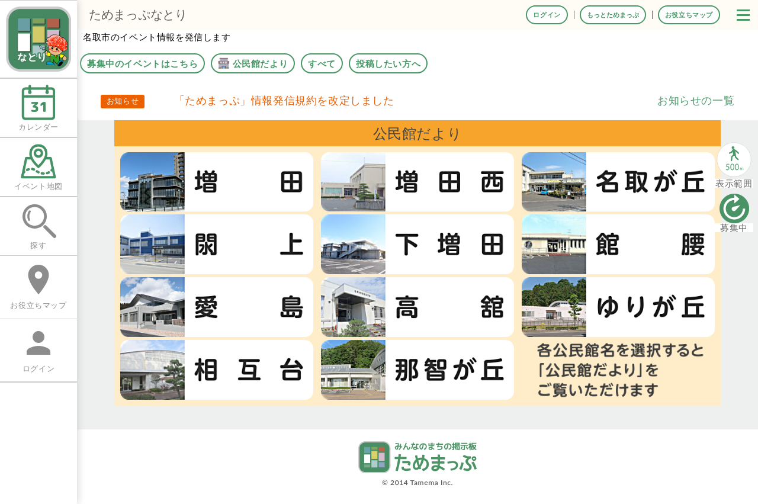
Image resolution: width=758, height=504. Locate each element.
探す (38, 226)
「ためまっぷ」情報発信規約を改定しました (284, 100)
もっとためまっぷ (613, 14)
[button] (743, 15)
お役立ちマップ (689, 14)
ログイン (546, 14)
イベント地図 (38, 167)
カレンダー (38, 108)
